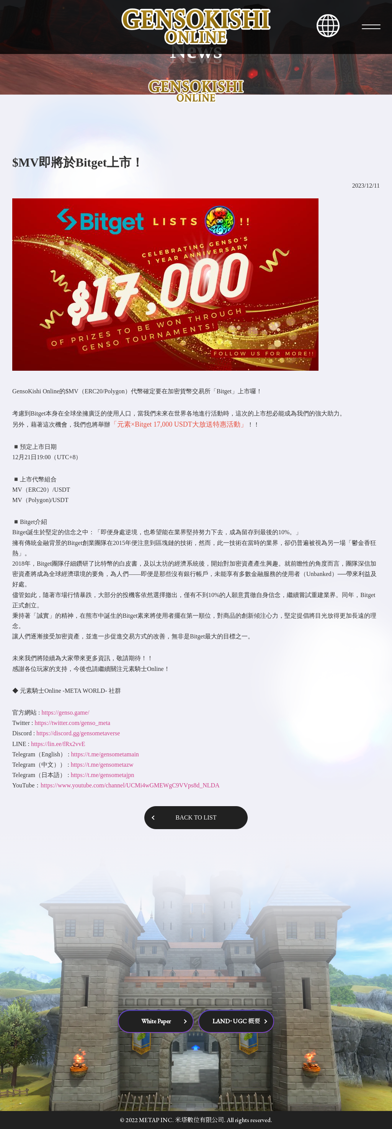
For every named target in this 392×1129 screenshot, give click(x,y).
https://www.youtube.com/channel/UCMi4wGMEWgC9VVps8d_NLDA (130, 785)
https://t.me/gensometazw (102, 764)
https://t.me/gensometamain (105, 754)
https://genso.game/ (65, 712)
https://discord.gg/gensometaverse (78, 733)
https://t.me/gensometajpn (102, 775)
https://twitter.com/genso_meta (72, 723)
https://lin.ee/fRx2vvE (58, 744)
